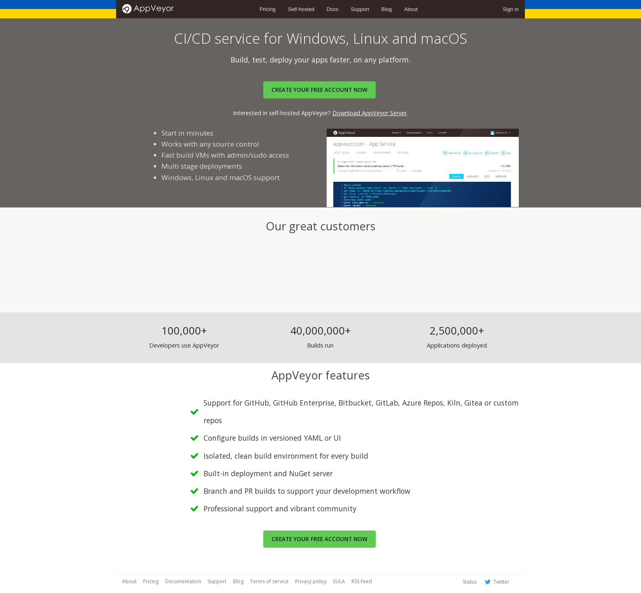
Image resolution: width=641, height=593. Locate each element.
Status (470, 581)
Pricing (268, 9)
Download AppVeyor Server (369, 113)
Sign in (511, 9)
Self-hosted (301, 9)
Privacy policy (311, 581)
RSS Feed (362, 581)
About (410, 9)
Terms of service (269, 581)
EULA (339, 581)
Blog (386, 9)
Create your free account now (319, 539)
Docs (332, 9)
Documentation (183, 581)
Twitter (496, 581)
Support (360, 9)
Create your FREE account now (319, 90)
